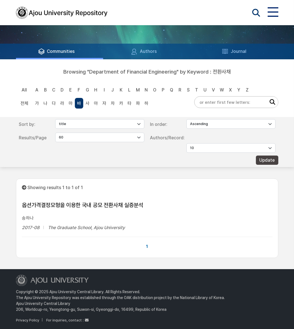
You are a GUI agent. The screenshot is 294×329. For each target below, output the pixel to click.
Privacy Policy (27, 320)
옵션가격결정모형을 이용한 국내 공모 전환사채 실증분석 (82, 205)
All (24, 90)
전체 (24, 103)
